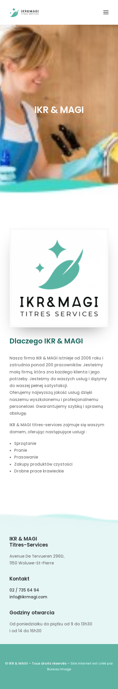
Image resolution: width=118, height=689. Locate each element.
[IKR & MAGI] (24, 12)
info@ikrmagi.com (28, 597)
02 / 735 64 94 (24, 590)
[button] (106, 12)
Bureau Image (59, 669)
